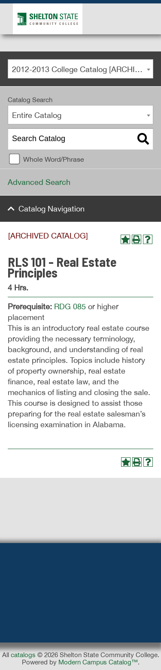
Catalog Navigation (51, 208)
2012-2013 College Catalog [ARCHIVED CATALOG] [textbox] (82, 69)
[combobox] (80, 68)
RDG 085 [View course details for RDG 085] (70, 306)
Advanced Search (39, 182)
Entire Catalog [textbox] (36, 115)
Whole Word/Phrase (53, 159)
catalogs (23, 654)
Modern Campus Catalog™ (98, 662)
